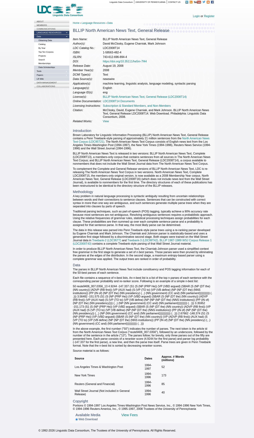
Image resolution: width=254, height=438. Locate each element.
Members (42, 25)
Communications (46, 29)
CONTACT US (174, 2)
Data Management (47, 83)
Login (196, 16)
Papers (40, 75)
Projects (42, 56)
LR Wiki (40, 79)
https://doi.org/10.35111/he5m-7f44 (125, 61)
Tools (39, 71)
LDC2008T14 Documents (119, 101)
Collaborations (46, 86)
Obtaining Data (45, 40)
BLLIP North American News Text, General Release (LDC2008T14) (145, 96)
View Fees (129, 415)
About (40, 21)
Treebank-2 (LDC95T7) (106, 240)
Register (209, 16)
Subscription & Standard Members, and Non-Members (137, 105)
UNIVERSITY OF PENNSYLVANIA (150, 2)
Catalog (42, 44)
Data (39, 36)
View (106, 121)
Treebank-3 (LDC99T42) (142, 240)
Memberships (44, 63)
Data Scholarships (46, 67)
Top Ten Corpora (45, 52)
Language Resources (49, 33)
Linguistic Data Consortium (121, 2)
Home (76, 22)
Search (41, 60)
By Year (42, 48)
